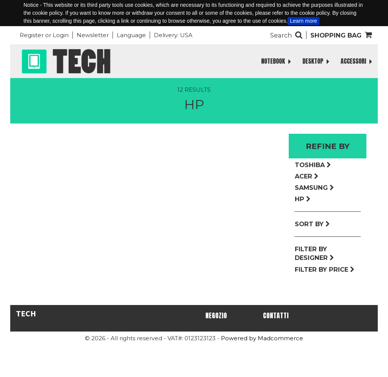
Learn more (303, 21)
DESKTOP (315, 61)
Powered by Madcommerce (262, 338)
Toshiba (313, 165)
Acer (307, 176)
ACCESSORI (356, 61)
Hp (303, 199)
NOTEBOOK (276, 61)
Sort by (312, 224)
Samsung (314, 187)
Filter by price (325, 269)
